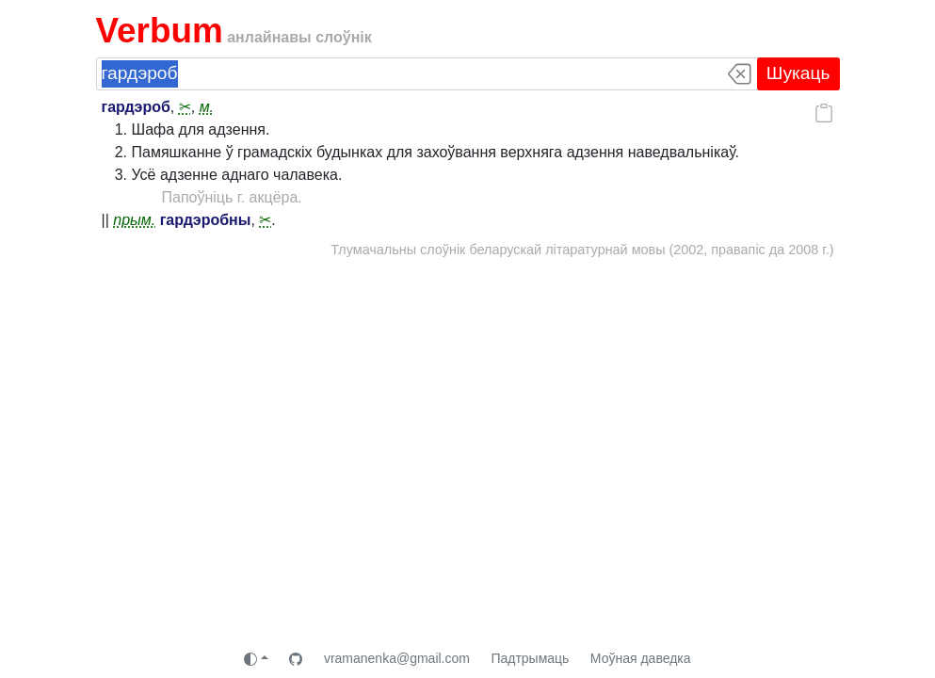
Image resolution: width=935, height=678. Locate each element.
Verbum (159, 30)
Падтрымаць (530, 658)
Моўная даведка (640, 658)
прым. (134, 220)
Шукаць (798, 73)
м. (207, 107)
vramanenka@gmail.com (397, 658)
